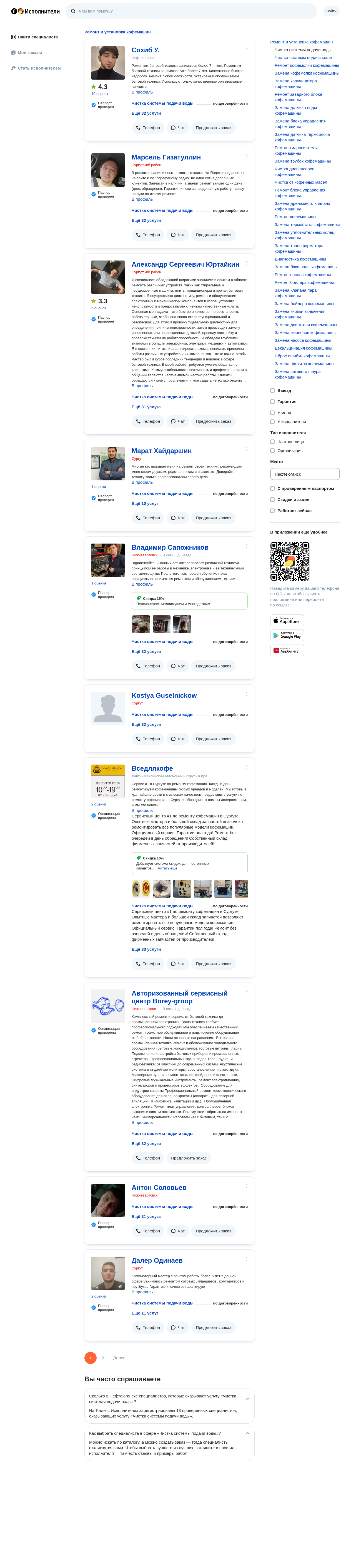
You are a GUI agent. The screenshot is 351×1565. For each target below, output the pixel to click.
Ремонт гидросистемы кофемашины (296, 150)
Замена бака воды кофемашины (306, 266)
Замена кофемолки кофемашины (307, 73)
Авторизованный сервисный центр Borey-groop (180, 997)
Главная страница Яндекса (14, 11)
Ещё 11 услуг (145, 1313)
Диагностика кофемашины (300, 259)
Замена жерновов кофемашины (305, 332)
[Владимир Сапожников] (108, 560)
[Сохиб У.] (108, 63)
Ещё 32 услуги (146, 113)
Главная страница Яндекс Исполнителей (35, 11)
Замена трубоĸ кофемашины (303, 161)
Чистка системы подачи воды (163, 103)
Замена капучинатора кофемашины (296, 83)
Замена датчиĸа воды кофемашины (296, 110)
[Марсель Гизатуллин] (108, 170)
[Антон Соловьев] (108, 1200)
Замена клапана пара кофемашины (296, 293)
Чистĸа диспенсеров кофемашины (294, 171)
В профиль (142, 92)
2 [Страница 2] (103, 1357)
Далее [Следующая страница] (119, 1357)
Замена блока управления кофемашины (300, 124)
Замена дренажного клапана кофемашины (302, 206)
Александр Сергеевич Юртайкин (185, 264)
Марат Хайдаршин (162, 450)
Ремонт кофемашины (295, 216)
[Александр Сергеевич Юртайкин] (108, 277)
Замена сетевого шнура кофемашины (297, 374)
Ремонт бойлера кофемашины (304, 282)
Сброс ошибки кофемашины (302, 355)
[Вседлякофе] (108, 781)
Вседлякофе (152, 768)
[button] (148, 128)
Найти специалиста (34, 37)
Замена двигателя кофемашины (306, 324)
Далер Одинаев (157, 1260)
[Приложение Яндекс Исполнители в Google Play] (287, 635)
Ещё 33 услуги (146, 949)
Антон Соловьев (159, 1187)
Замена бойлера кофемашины (304, 303)
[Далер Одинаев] (108, 1273)
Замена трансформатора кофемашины (299, 248)
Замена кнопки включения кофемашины (300, 314)
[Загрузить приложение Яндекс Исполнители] (305, 561)
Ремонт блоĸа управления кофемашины (300, 193)
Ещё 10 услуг (145, 503)
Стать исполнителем (36, 68)
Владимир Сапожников (170, 547)
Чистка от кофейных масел (301, 182)
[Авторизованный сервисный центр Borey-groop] (108, 1006)
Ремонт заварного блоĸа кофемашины (298, 97)
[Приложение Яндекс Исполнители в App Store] (287, 620)
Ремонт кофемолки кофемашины (307, 65)
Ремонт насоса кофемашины (303, 274)
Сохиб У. (145, 50)
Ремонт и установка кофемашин (301, 42)
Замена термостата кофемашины (307, 224)
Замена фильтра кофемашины (304, 363)
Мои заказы (26, 52)
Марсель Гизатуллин (166, 157)
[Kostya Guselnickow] (108, 708)
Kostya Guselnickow (164, 695)
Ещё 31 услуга (146, 406)
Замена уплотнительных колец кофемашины (304, 235)
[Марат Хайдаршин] (108, 463)
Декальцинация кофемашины (303, 348)
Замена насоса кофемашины (303, 340)
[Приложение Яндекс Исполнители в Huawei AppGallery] (287, 650)
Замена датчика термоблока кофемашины (302, 137)
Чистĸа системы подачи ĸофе (303, 57)
